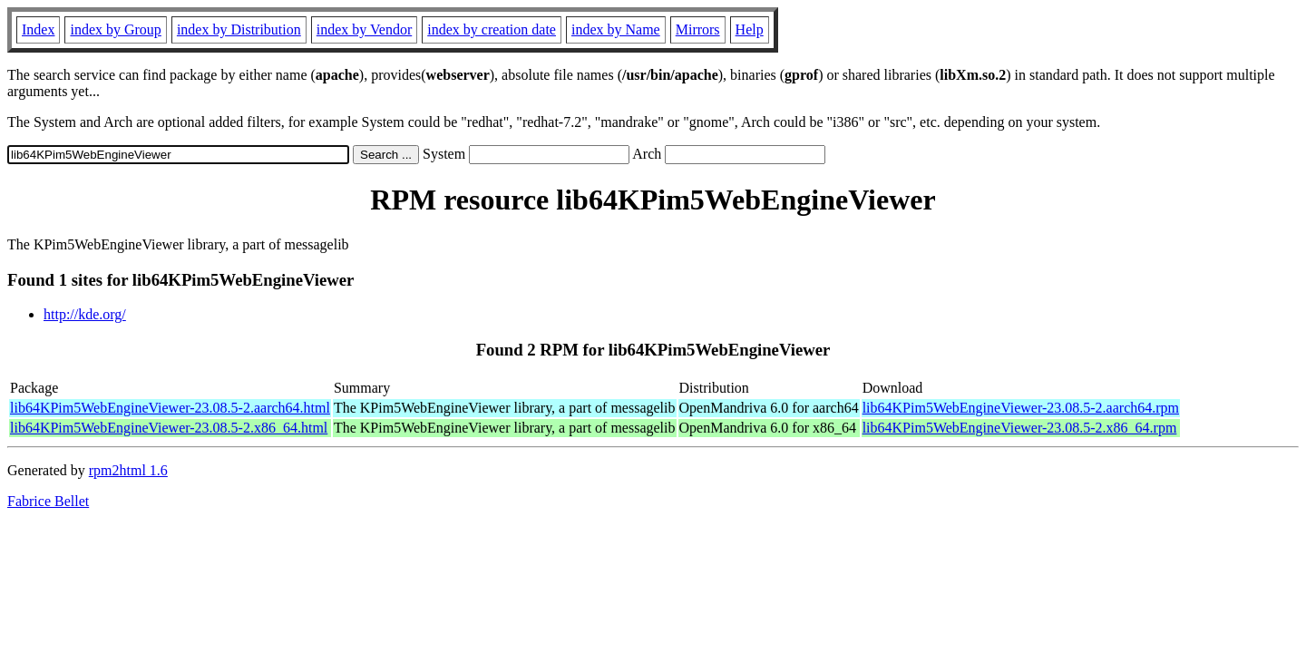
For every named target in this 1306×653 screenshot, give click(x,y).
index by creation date (491, 29)
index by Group (115, 29)
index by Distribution (239, 29)
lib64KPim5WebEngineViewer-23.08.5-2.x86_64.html (168, 427)
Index (38, 29)
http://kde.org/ (85, 314)
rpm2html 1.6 (128, 470)
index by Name (615, 29)
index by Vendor (364, 29)
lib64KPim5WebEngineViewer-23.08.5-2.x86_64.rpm (1020, 427)
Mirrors (698, 29)
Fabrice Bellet (48, 501)
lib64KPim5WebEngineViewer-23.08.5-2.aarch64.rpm (1021, 407)
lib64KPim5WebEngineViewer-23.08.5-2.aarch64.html (170, 407)
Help (750, 29)
